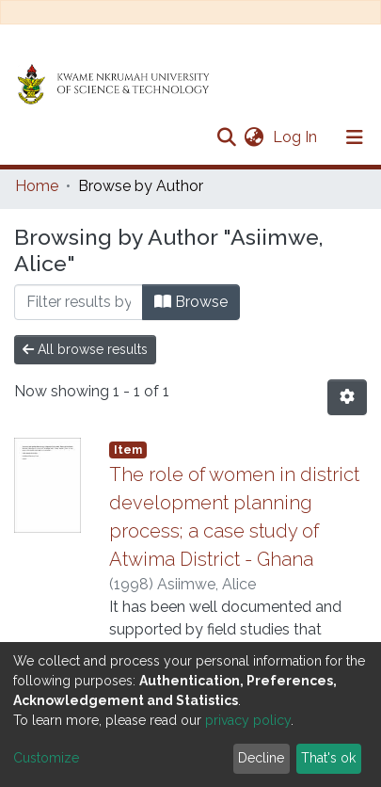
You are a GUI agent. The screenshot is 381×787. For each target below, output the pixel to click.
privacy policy (248, 720)
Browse (191, 302)
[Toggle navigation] (354, 137)
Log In (297, 137)
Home (36, 186)
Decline (261, 757)
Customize (46, 757)
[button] (253, 137)
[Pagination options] (347, 397)
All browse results (85, 349)
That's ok (328, 757)
